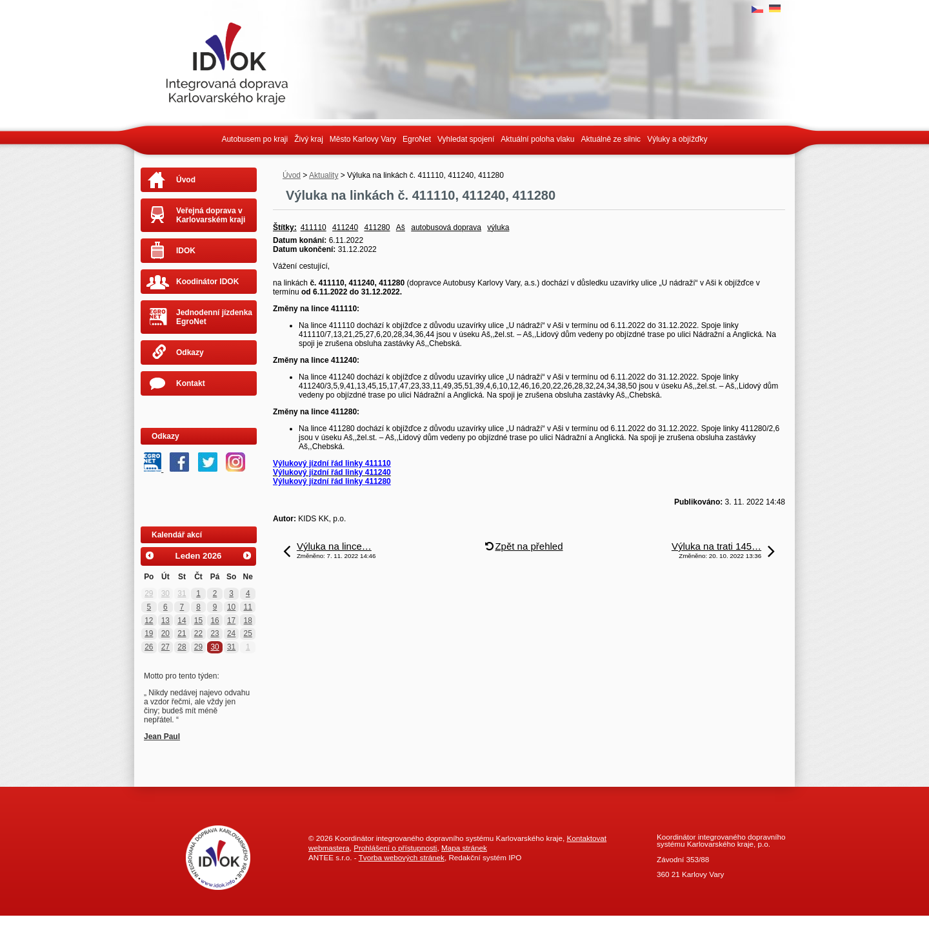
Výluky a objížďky (677, 139)
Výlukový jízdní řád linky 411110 (332, 463)
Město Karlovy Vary (363, 139)
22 (198, 633)
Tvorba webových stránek (402, 857)
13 (165, 620)
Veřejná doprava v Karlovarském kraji (210, 215)
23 (214, 633)
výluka (498, 227)
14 (181, 620)
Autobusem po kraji (254, 139)
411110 (313, 227)
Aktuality (323, 175)
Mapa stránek (464, 847)
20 (165, 633)
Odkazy (190, 352)
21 (181, 633)
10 (231, 607)
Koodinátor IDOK (207, 281)
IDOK (185, 250)
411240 (345, 227)
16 (214, 620)
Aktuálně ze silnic (611, 139)
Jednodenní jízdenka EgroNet (214, 317)
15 (198, 620)
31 (181, 593)
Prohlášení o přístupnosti (395, 847)
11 (248, 607)
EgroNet (417, 139)
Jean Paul (162, 736)
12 (149, 620)
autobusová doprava (446, 227)
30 (165, 593)
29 (149, 593)
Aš (400, 227)
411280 (377, 227)
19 (149, 633)
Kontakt (190, 383)
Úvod (292, 175)
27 (165, 646)
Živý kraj (308, 139)
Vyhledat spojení (465, 139)
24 (231, 633)
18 (248, 620)
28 (181, 646)
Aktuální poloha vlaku (537, 139)
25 (248, 633)
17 (231, 620)
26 (149, 646)
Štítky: (285, 227)
